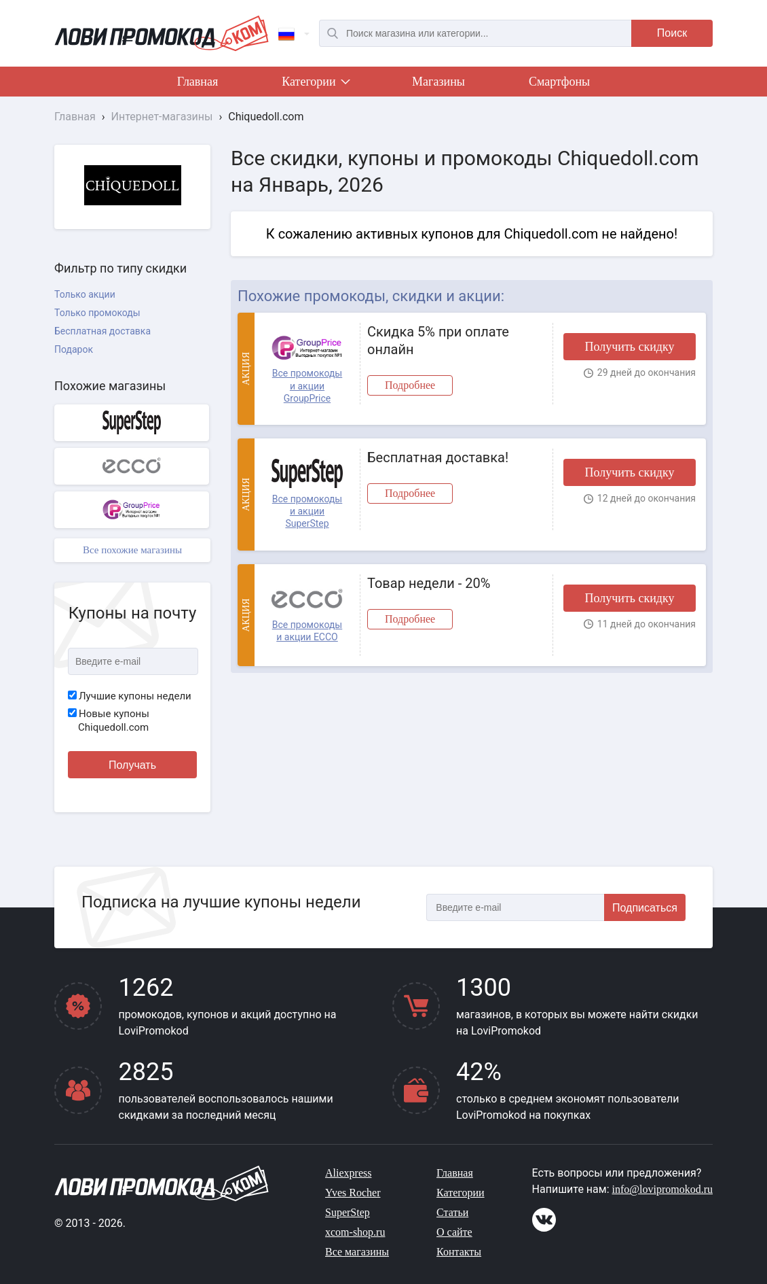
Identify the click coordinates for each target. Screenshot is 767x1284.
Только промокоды (97, 312)
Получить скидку (629, 346)
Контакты (458, 1251)
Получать (132, 765)
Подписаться (644, 908)
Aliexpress (348, 1173)
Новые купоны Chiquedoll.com (108, 720)
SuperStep (347, 1212)
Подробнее (410, 385)
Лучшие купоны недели (129, 696)
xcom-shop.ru (355, 1232)
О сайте (454, 1232)
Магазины (438, 81)
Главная (197, 81)
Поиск (672, 33)
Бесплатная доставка (102, 331)
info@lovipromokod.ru (662, 1189)
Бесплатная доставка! (437, 457)
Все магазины (357, 1251)
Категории (315, 84)
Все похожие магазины (132, 549)
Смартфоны (559, 81)
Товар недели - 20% (428, 583)
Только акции (84, 294)
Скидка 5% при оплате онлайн (438, 341)
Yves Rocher (352, 1192)
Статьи (452, 1212)
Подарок (73, 349)
